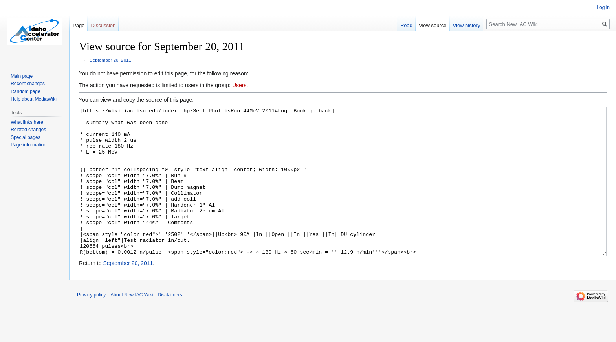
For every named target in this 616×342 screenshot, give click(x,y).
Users (239, 85)
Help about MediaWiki (34, 99)
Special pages (25, 137)
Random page (25, 91)
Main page (22, 76)
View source (433, 25)
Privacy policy (91, 324)
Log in (603, 7)
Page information (28, 145)
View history (466, 25)
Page (78, 25)
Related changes (28, 129)
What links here (27, 122)
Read (406, 25)
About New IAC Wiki (131, 324)
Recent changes (28, 83)
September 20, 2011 (110, 59)
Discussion (103, 25)
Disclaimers (170, 324)
